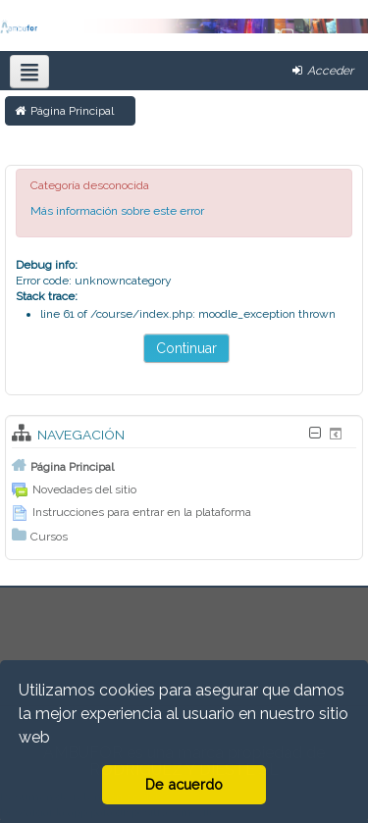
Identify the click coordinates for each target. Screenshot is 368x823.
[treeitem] (184, 466)
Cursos (49, 536)
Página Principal (72, 467)
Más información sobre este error (117, 211)
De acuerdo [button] (184, 784)
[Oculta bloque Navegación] (314, 433)
